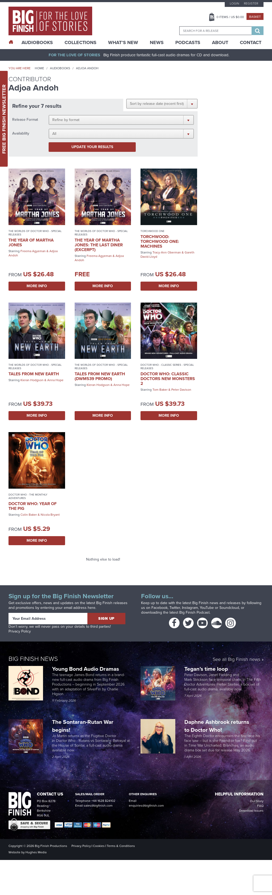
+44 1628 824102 (103, 800)
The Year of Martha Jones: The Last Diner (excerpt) (99, 245)
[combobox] (215, 30)
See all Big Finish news (236, 660)
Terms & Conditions (121, 846)
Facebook (159, 607)
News (157, 42)
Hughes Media (36, 852)
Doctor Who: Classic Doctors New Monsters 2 (168, 378)
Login (234, 3)
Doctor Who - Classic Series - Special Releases (167, 366)
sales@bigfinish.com (98, 805)
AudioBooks (37, 42)
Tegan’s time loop (206, 669)
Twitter (174, 607)
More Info (37, 286)
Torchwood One (152, 231)
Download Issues (251, 810)
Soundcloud (229, 607)
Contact (250, 42)
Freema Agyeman (33, 251)
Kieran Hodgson (32, 380)
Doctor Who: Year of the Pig (32, 506)
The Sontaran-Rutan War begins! (82, 726)
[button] (162, 103)
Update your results (92, 147)
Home (39, 68)
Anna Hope (55, 380)
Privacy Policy (19, 631)
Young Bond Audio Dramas (86, 669)
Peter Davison (181, 389)
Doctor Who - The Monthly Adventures (27, 496)
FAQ (260, 805)
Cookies (99, 846)
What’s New (123, 42)
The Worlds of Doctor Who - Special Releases (35, 232)
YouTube (207, 607)
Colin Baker (28, 514)
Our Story (257, 801)
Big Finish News (33, 659)
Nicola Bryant (50, 514)
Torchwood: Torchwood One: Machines (160, 241)
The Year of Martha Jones (31, 242)
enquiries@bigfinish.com (146, 805)
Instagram (190, 607)
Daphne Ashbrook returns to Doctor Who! (216, 726)
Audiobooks (60, 68)
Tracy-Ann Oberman (166, 252)
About (220, 42)
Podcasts (187, 42)
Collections (80, 42)
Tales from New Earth (33, 374)
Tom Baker (160, 389)
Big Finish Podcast (194, 612)
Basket (255, 16)
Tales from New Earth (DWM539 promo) (100, 376)
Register (251, 3)
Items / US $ (230, 17)
